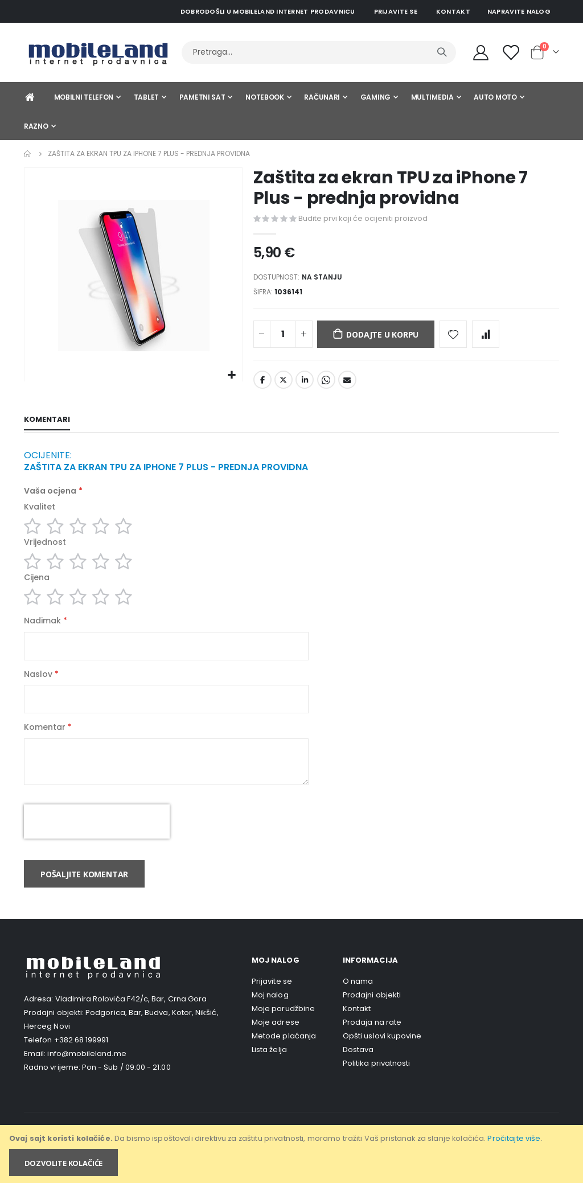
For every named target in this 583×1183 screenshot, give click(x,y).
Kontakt (453, 11)
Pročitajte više (513, 1138)
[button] (232, 375)
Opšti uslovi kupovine (382, 1054)
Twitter (283, 384)
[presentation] (97, 841)
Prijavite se (395, 11)
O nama (358, 1000)
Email (347, 384)
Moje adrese (275, 1041)
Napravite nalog (519, 11)
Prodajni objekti (372, 1013)
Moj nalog (270, 1013)
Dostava (358, 1068)
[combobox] (319, 52)
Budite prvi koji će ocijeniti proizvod (363, 218)
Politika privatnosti (376, 1082)
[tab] (47, 424)
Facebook (262, 384)
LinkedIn (304, 384)
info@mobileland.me (86, 1072)
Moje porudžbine (283, 1027)
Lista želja (269, 1068)
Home (28, 154)
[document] (292, 1154)
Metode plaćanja (284, 1054)
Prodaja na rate (372, 1041)
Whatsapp (326, 384)
